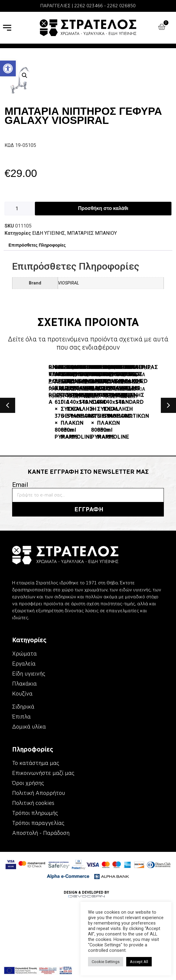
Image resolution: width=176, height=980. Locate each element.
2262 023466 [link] (88, 5)
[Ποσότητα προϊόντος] (20, 208)
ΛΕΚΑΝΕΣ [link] (51, 387)
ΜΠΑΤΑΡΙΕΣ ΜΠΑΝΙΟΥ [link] (92, 233)
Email (20, 546)
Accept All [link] (139, 961)
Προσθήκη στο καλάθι (103, 208)
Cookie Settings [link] (106, 961)
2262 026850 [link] (121, 5)
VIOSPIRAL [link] (68, 283)
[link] (8, 68)
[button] (24, 75)
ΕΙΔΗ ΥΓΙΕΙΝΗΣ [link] (48, 233)
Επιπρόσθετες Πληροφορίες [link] (37, 245)
